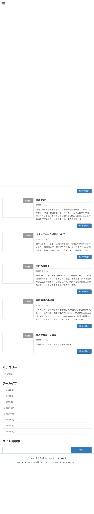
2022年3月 (9, 419)
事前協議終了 (43, 265)
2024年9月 (9, 390)
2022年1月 (9, 431)
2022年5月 (9, 408)
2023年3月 (9, 396)
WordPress (31, 462)
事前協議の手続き (45, 300)
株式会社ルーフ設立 (46, 334)
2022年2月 (9, 425)
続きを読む (84, 191)
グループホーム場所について (51, 234)
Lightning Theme (46, 462)
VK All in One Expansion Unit (66, 462)
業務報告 (8, 374)
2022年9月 (9, 402)
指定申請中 (41, 199)
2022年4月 (9, 414)
